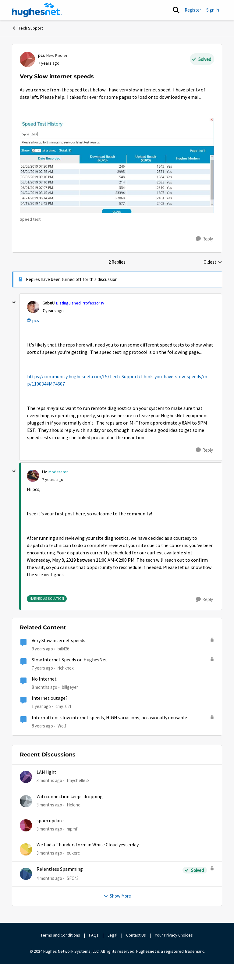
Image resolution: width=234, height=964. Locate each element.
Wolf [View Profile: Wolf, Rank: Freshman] (62, 726)
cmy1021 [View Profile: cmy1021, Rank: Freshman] (63, 706)
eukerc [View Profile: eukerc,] (73, 853)
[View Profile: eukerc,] (26, 849)
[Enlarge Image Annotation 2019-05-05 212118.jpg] (117, 165)
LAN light (46, 772)
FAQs (94, 935)
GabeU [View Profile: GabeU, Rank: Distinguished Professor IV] (48, 303)
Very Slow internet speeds (58, 641)
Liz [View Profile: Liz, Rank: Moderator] (44, 472)
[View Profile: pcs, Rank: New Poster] (27, 59)
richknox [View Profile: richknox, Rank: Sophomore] (66, 668)
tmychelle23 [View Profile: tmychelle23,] (78, 780)
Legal (112, 935)
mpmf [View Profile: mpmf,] (72, 829)
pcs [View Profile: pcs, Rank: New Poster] (41, 55)
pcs (35, 321)
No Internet (44, 679)
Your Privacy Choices (174, 935)
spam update (50, 821)
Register (193, 10)
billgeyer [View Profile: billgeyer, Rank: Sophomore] (70, 687)
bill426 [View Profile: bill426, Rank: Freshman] (63, 648)
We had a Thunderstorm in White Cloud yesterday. (88, 845)
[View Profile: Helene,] (26, 801)
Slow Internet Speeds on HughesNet (69, 660)
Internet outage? (50, 698)
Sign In (212, 10)
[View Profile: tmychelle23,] (26, 777)
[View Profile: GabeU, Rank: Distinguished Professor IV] (33, 307)
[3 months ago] (49, 780)
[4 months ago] (49, 878)
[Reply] (204, 239)
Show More (117, 896)
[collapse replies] (14, 302)
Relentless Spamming (60, 869)
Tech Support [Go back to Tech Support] (27, 28)
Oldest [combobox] (213, 262)
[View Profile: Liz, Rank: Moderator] (33, 476)
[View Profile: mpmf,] (26, 825)
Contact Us (136, 935)
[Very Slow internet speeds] (53, 311)
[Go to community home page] (37, 10)
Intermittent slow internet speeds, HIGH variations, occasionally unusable (109, 718)
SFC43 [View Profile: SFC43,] (73, 878)
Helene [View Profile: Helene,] (73, 805)
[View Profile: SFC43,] (26, 874)
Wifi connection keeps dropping (70, 797)
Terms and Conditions (60, 935)
